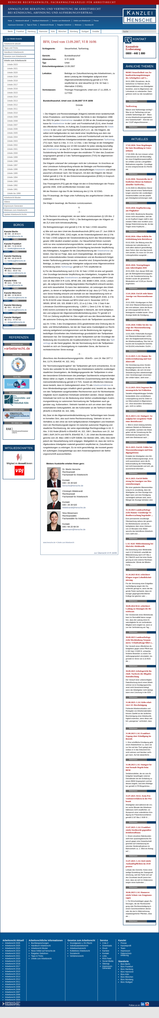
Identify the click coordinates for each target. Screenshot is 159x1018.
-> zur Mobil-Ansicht (13, 39)
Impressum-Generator (16, 25)
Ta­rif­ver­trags (67, 267)
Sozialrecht (74, 953)
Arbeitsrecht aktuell (22, 21)
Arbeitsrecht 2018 (12, 964)
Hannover (43, 31)
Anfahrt (6, 239)
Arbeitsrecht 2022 (12, 953)
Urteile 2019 (12, 77)
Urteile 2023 (12, 64)
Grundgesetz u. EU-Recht (81, 943)
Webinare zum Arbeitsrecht (15, 210)
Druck (104, 948)
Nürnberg (74, 31)
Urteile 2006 (12, 129)
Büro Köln (125, 974)
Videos (7, 202)
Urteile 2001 (12, 149)
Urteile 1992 (12, 185)
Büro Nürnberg (127, 979)
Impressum (125, 951)
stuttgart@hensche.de (16, 322)
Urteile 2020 (12, 73)
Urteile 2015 (12, 93)
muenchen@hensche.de (17, 298)
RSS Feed (106, 958)
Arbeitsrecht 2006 (12, 995)
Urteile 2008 (12, 121)
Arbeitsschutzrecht (78, 948)
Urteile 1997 (12, 165)
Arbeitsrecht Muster (47, 25)
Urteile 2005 (12, 133)
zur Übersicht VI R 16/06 (105, 553)
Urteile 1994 (12, 177)
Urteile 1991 (12, 189)
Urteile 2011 (12, 109)
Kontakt (105, 953)
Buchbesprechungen (40, 943)
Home (10, 21)
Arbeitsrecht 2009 (12, 987)
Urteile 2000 (12, 153)
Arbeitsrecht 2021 (12, 956)
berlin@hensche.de (15, 236)
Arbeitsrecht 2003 (12, 1002)
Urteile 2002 (12, 145)
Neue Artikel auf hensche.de (43, 951)
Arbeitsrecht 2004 (12, 1000)
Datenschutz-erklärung (126, 954)
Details (16, 239)
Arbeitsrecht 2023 (12, 951)
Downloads (107, 946)
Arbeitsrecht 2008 (12, 989)
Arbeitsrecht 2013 (12, 976)
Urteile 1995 (12, 173)
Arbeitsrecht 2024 (12, 948)
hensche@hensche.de (72, 485)
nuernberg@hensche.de (17, 310)
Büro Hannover (127, 972)
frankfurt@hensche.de (16, 248)
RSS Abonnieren (11, 1004)
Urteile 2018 (12, 81)
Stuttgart (85, 31)
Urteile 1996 (12, 169)
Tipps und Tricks (11, 48)
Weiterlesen (133, 101)
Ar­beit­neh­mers (71, 277)
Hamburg (32, 31)
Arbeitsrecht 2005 (12, 997)
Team (123, 948)
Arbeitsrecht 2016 (12, 969)
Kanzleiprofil (89, 25)
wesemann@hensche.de (73, 529)
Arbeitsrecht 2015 (12, 971)
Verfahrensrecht (77, 956)
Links (104, 956)
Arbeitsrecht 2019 (12, 961)
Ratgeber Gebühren (64, 25)
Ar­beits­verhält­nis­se (102, 385)
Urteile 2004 (12, 137)
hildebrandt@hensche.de (74, 507)
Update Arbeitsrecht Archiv (15, 214)
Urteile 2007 (12, 125)
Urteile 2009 (12, 117)
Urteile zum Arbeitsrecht (81, 21)
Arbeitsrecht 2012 (12, 979)
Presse (96, 21)
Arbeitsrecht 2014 (12, 974)
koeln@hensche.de (15, 285)
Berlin (10, 31)
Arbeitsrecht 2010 (12, 984)
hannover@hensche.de (17, 273)
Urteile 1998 (12, 161)
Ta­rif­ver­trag (109, 139)
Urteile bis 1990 (14, 193)
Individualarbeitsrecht (79, 946)
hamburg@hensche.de (16, 261)
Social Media (108, 961)
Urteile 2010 (12, 113)
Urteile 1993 (12, 181)
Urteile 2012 (12, 105)
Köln (53, 31)
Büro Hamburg (127, 969)
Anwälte (95, 31)
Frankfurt (20, 31)
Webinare (78, 25)
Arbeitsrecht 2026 (12, 943)
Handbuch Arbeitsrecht (40, 21)
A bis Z (105, 943)
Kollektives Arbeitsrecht (80, 951)
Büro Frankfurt (127, 966)
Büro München (127, 977)
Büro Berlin (125, 964)
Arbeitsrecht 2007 (12, 992)
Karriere (105, 951)
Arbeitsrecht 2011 (12, 982)
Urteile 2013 (12, 101)
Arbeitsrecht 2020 (12, 958)
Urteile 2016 (12, 89)
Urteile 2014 (12, 97)
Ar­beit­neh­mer (66, 120)
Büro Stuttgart (126, 982)
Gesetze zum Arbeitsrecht (61, 21)
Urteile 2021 (12, 68)
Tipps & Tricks (32, 25)
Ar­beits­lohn (100, 169)
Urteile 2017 (12, 85)
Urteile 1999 (12, 157)
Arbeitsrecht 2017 (12, 966)
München (62, 31)
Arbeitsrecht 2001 (12, 1007)
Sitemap (105, 964)
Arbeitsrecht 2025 (12, 946)
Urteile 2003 (12, 141)
